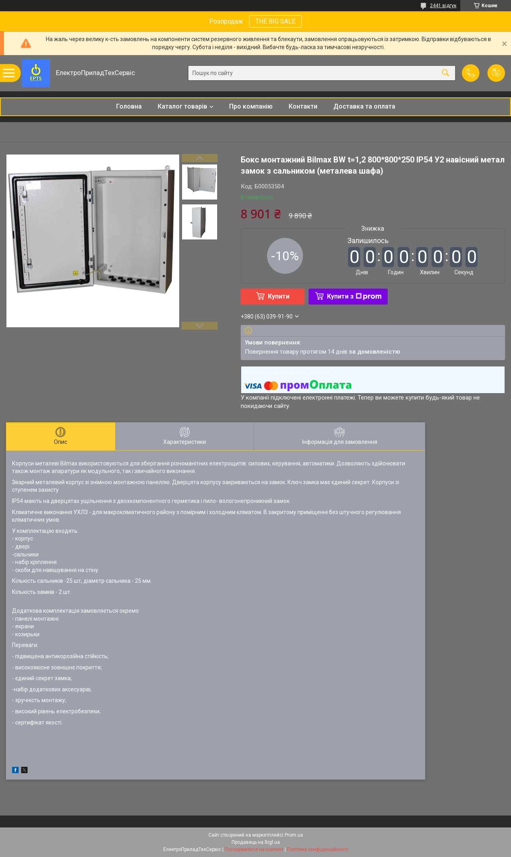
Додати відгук (496, 73)
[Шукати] (445, 73)
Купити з (354, 296)
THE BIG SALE (275, 21)
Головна (129, 106)
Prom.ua (294, 835)
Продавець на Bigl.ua (256, 842)
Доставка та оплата (364, 106)
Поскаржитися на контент (254, 849)
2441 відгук (443, 5)
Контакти (303, 106)
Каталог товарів (182, 106)
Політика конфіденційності (317, 849)
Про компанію (251, 106)
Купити (278, 296)
